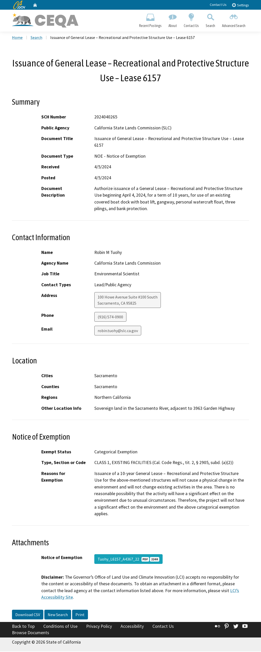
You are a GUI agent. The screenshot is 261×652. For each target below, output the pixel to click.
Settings (240, 5)
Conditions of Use (60, 626)
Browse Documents (30, 633)
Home (17, 37)
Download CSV (27, 614)
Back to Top (23, 626)
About (172, 19)
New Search (58, 614)
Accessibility (132, 626)
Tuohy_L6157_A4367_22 (128, 559)
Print (80, 614)
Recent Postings (150, 19)
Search (210, 19)
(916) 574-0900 (110, 317)
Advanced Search (234, 19)
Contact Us (218, 4)
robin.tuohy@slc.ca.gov (118, 331)
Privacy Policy (99, 626)
